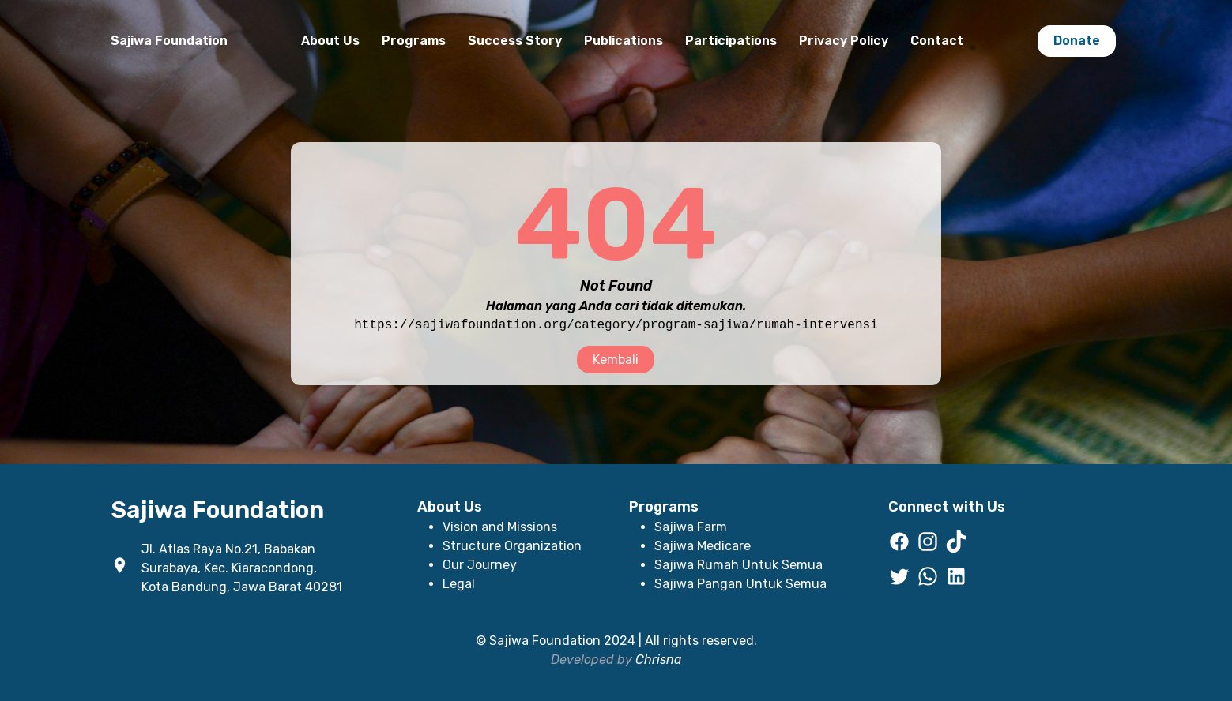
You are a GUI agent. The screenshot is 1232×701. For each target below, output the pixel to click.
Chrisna (658, 659)
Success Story (515, 40)
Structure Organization (512, 545)
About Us (330, 40)
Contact (936, 40)
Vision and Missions (500, 526)
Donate (1076, 40)
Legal (459, 583)
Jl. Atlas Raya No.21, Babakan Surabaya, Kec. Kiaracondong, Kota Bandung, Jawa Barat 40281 (241, 568)
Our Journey (480, 564)
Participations (731, 40)
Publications (623, 40)
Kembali (616, 359)
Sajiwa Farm (690, 526)
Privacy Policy (843, 40)
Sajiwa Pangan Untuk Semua (740, 583)
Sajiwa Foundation (169, 40)
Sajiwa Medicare (702, 545)
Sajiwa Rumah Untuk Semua (738, 564)
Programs (414, 40)
